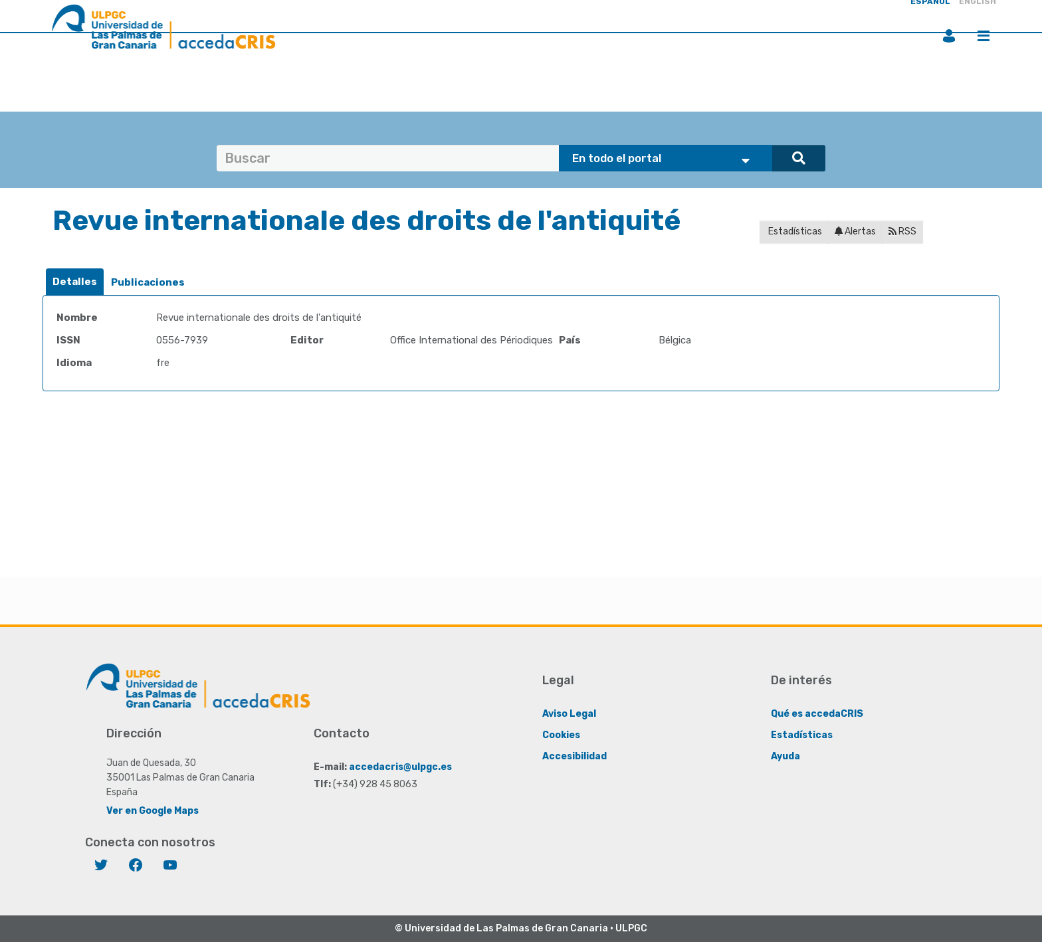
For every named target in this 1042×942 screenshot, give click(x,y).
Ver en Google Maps (152, 810)
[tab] (75, 282)
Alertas (855, 231)
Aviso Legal (569, 713)
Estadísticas (794, 231)
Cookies (561, 734)
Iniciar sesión (949, 36)
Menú (983, 36)
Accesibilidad (574, 755)
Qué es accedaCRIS (817, 713)
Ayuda (785, 755)
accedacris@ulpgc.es (400, 766)
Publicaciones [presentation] (148, 282)
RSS (902, 231)
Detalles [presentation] (74, 282)
